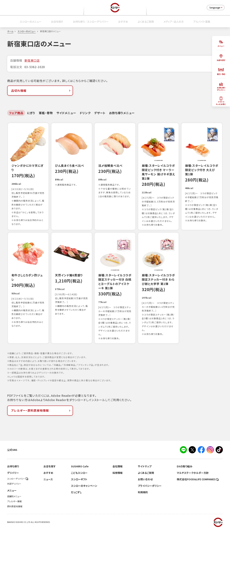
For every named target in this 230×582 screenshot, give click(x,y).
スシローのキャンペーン (84, 538)
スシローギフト (79, 531)
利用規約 (143, 544)
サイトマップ (144, 518)
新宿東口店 (32, 60)
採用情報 (117, 525)
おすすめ (123, 21)
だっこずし (76, 544)
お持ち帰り (13, 518)
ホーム (10, 31)
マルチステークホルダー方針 (193, 525)
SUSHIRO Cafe (80, 518)
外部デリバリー (14, 536)
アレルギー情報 (14, 553)
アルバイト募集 (201, 21)
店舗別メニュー (14, 548)
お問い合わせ (145, 531)
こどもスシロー (79, 525)
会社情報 (117, 518)
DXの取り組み (184, 518)
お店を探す (57, 21)
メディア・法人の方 (174, 21)
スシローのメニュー (30, 21)
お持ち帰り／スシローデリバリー (91, 21)
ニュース (48, 531)
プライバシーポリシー (150, 538)
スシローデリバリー (17, 531)
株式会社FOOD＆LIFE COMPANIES (198, 531)
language (216, 7)
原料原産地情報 (14, 558)
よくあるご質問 (146, 21)
